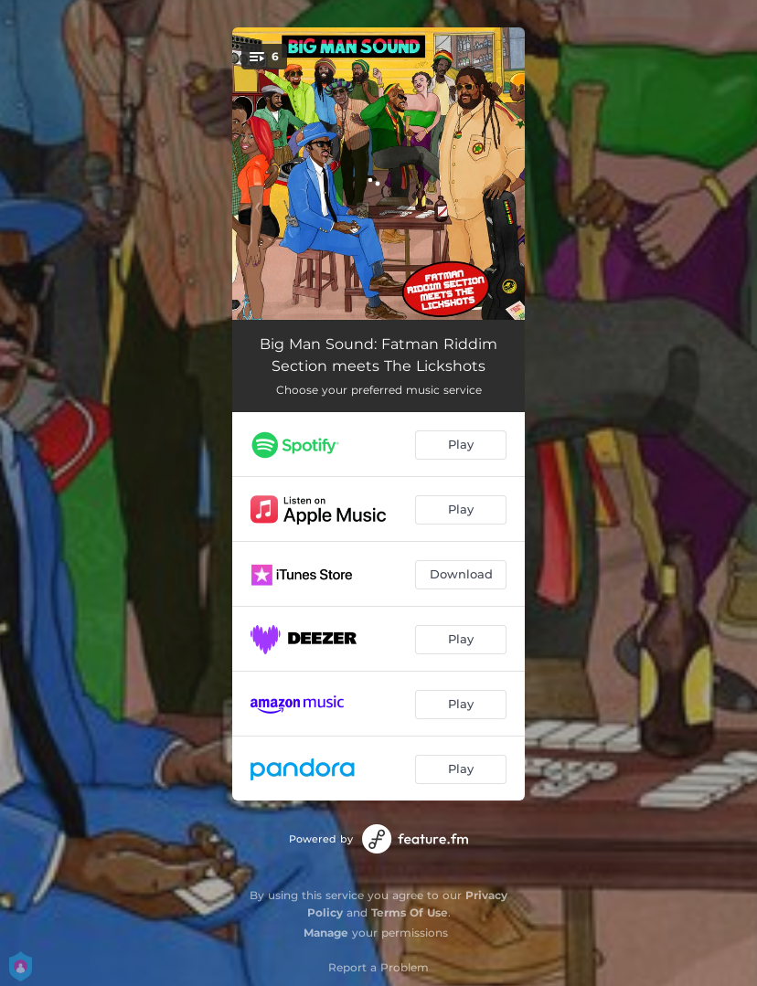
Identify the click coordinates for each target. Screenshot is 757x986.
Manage (326, 932)
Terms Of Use (409, 912)
